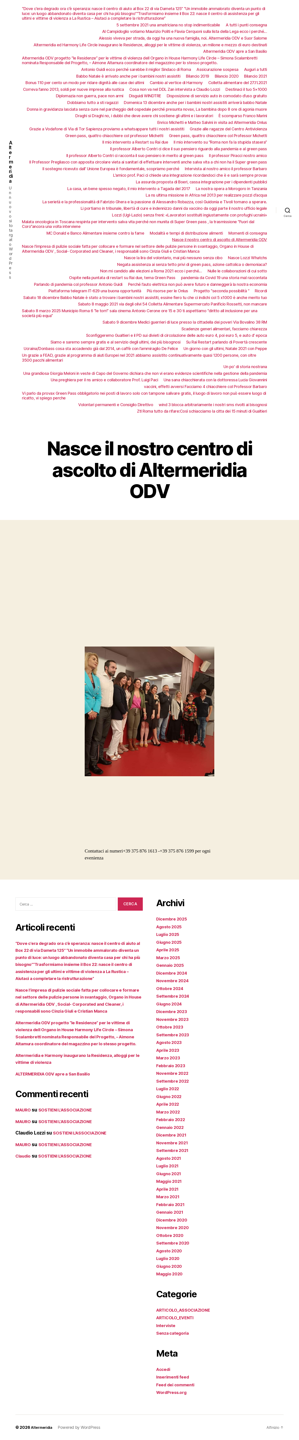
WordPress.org (173, 1392)
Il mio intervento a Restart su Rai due (135, 142)
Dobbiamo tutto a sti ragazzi (92, 102)
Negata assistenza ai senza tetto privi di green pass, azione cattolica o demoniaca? (192, 264)
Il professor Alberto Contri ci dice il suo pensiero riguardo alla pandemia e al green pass (188, 148)
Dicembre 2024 (173, 973)
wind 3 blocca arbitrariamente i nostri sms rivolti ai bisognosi (213, 404)
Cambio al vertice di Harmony (176, 82)
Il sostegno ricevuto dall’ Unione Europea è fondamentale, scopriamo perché (110, 168)
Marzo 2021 (169, 1196)
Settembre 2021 (174, 1150)
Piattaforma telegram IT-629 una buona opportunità (94, 290)
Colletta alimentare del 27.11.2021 (237, 82)
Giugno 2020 (170, 1266)
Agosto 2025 (170, 926)
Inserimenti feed (174, 1377)
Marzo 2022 (169, 1112)
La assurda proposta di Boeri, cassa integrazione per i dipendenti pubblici (201, 182)
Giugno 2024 (170, 1004)
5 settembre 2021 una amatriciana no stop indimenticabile (168, 25)
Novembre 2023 (174, 1019)
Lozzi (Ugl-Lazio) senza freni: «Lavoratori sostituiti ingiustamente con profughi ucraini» (189, 215)
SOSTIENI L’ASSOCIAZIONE (70, 1131)
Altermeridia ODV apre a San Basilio (235, 51)
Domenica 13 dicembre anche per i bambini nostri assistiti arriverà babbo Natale (195, 102)
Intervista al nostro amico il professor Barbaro (226, 168)
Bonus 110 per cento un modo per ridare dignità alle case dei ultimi (84, 82)
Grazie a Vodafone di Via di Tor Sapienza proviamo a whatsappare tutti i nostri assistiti (106, 129)
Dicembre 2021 (173, 1135)
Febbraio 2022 (172, 1119)
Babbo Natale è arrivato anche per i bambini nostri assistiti (128, 76)
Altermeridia (11, 169)
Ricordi (261, 290)
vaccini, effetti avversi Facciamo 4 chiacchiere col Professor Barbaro (205, 386)
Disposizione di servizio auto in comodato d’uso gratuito (217, 95)
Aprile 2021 (169, 1189)
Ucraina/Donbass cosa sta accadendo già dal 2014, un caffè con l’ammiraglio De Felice (101, 348)
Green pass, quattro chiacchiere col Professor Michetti (218, 135)
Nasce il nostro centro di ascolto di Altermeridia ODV (219, 239)
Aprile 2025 (169, 949)
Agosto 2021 (170, 1158)
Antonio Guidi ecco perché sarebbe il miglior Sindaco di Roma (136, 69)
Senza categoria (174, 1333)
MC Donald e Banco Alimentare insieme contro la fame (95, 233)
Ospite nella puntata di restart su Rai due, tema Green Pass (122, 277)
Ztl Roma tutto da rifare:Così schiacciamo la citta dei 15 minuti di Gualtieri (202, 411)
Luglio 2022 (169, 1088)
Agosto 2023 (170, 1042)
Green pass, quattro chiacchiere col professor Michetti (114, 135)
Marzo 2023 (169, 1057)
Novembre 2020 (174, 1227)
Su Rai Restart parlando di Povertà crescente (226, 342)
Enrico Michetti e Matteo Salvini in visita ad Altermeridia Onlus (212, 122)
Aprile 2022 (169, 1104)
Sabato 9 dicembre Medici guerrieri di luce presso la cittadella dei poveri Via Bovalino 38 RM (185, 322)
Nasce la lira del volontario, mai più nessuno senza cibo (173, 257)
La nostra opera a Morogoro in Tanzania (231, 188)
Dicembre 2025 (173, 919)
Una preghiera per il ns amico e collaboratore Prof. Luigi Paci (104, 379)
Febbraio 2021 (172, 1204)
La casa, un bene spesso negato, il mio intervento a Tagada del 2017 (128, 188)
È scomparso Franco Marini (243, 115)
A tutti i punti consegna (246, 25)
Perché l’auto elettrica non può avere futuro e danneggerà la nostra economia (197, 284)
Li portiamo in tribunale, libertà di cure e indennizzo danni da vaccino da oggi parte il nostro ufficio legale (174, 208)
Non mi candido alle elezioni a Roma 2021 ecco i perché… (151, 271)
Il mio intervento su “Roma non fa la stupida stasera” (220, 142)
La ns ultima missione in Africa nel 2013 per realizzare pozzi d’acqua (206, 195)
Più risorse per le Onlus (167, 290)
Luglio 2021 (169, 1166)
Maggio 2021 (170, 1181)
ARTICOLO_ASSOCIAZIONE (186, 1310)
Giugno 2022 (170, 1096)
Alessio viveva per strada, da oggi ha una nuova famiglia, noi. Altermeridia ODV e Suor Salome (183, 38)
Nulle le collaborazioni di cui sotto (237, 271)
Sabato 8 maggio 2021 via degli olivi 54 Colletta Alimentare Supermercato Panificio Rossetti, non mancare (172, 304)
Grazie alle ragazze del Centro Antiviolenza (228, 129)
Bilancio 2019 (197, 76)
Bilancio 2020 (227, 76)
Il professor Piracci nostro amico (238, 155)
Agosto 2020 (170, 1250)
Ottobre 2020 (171, 1235)
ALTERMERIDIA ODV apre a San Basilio (58, 1095)
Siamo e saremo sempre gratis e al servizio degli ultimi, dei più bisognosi (116, 342)
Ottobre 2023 (171, 1027)
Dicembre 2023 (173, 1011)
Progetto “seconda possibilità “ (221, 290)
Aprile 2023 (169, 1050)
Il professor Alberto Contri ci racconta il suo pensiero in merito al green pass (135, 155)
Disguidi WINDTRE (145, 95)
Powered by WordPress (82, 1427)
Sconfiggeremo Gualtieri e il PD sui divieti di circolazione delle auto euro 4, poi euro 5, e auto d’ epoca (176, 335)
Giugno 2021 (170, 1173)
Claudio (24, 1177)
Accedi (164, 1369)
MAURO (24, 1131)
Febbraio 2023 (172, 1065)
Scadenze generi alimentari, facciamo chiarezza (224, 329)
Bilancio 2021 (255, 76)
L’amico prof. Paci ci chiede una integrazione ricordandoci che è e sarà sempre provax (190, 175)
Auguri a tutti (255, 69)
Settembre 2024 (174, 996)
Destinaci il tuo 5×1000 (246, 89)
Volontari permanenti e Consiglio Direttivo (115, 404)
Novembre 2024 (174, 980)
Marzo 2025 (169, 957)
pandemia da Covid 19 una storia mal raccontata (224, 277)
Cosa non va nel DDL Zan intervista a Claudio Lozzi (174, 89)
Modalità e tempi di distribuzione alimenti (186, 233)
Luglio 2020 (169, 1258)
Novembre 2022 (174, 1073)
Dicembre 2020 (173, 1220)
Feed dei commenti (177, 1384)
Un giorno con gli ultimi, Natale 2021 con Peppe (225, 348)
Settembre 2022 (174, 1081)
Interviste (167, 1325)
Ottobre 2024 (171, 988)
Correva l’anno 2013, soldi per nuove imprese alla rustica (73, 89)
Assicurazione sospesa (217, 69)
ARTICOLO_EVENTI (177, 1317)
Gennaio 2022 (171, 1127)
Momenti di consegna (247, 233)
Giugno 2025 (170, 942)
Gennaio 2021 (171, 1212)
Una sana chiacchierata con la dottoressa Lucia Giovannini (215, 379)
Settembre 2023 (174, 1034)
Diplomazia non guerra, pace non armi (89, 95)
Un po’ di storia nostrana (245, 366)
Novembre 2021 (174, 1142)
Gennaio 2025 (171, 965)
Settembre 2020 (174, 1243)
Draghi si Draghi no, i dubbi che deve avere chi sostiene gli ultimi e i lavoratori (144, 115)
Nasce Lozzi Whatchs (247, 257)
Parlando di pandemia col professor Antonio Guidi (78, 284)
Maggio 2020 (171, 1274)
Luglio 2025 (169, 934)
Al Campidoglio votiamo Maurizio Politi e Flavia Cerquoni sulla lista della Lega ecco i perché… (184, 31)
